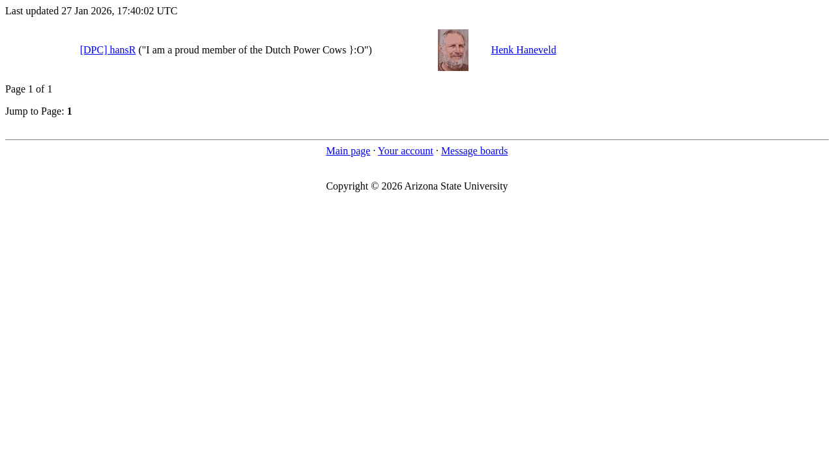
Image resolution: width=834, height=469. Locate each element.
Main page (348, 150)
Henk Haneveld (523, 49)
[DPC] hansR (108, 49)
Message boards (474, 150)
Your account (405, 150)
